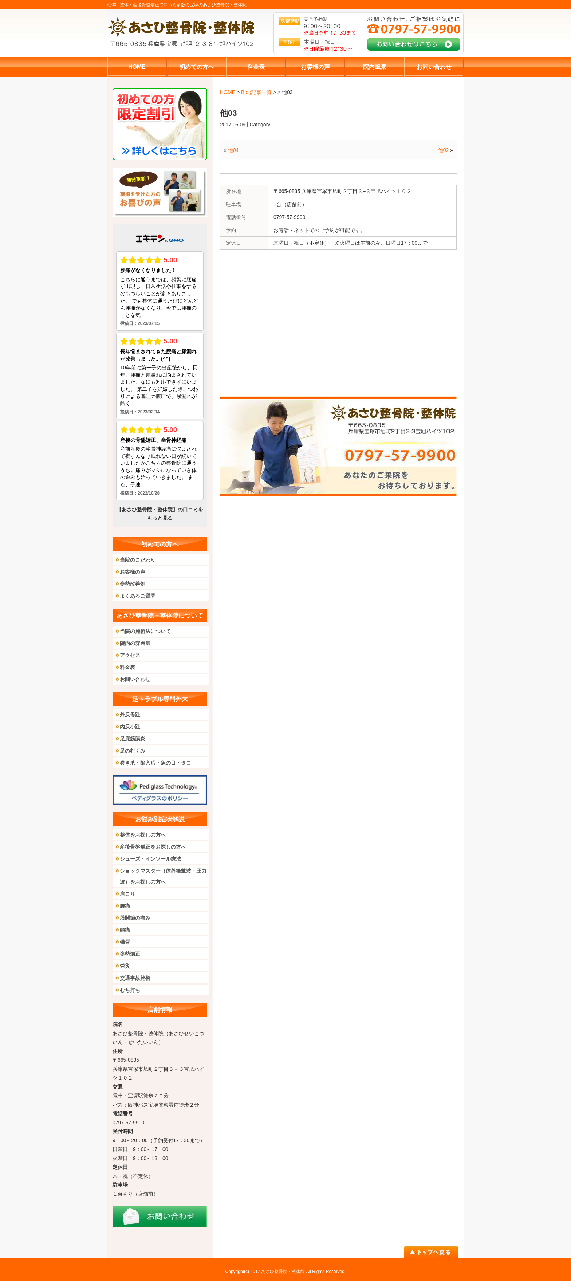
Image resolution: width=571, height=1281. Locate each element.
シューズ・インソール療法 (150, 859)
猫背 (125, 942)
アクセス (130, 655)
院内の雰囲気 (135, 643)
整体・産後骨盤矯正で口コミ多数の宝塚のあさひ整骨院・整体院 (183, 4)
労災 (125, 966)
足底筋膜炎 (132, 739)
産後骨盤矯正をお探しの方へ (153, 847)
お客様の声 (132, 572)
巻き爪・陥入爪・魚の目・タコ (155, 763)
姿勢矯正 (130, 954)
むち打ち (130, 990)
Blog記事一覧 (256, 92)
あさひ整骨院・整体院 (283, 1271)
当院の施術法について (145, 631)
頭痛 (125, 930)
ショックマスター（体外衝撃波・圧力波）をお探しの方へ (163, 876)
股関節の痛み (135, 918)
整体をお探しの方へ (143, 835)
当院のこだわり (137, 560)
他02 (443, 150)
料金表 (127, 667)
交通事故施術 (135, 978)
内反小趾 (130, 727)
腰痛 (125, 906)
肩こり (127, 894)
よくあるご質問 (137, 596)
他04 (233, 150)
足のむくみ (132, 751)
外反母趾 (130, 715)
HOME (227, 92)
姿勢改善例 (132, 584)
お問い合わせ (135, 679)
